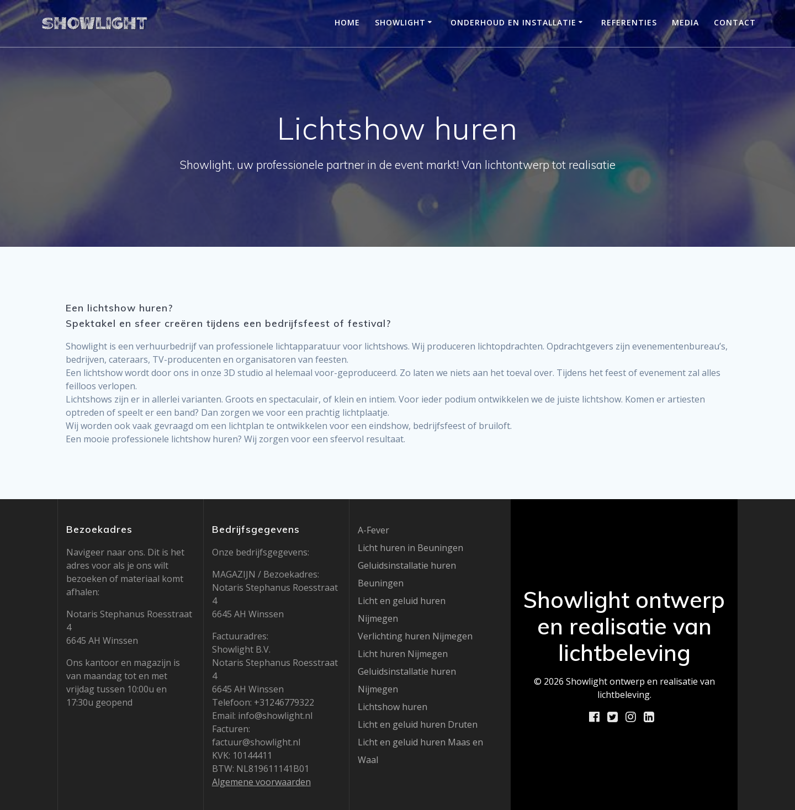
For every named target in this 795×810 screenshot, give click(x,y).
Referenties (629, 22)
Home (347, 22)
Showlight (400, 22)
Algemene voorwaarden (261, 782)
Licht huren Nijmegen (403, 654)
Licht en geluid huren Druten (418, 724)
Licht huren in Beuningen (410, 548)
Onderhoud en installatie (513, 22)
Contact (735, 22)
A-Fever (373, 530)
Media (685, 22)
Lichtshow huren (392, 707)
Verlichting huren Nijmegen (415, 636)
